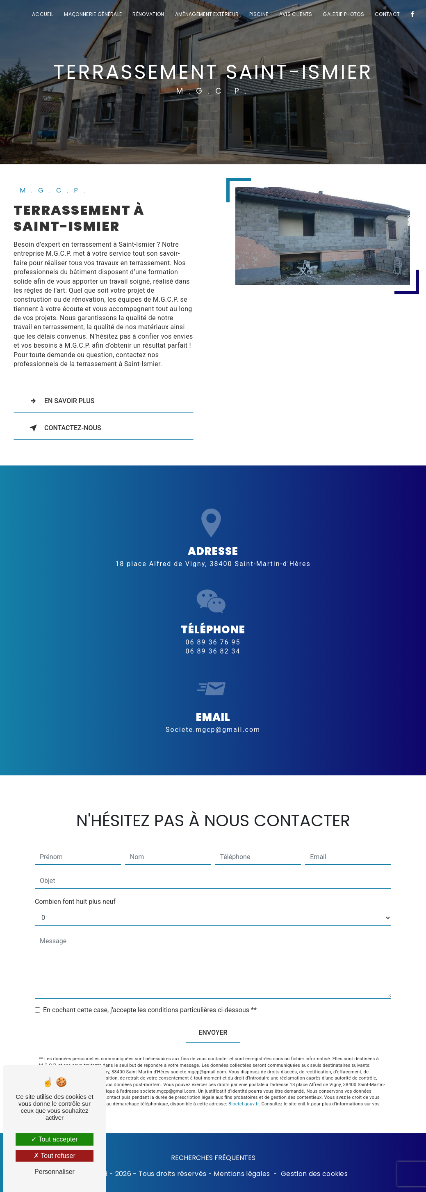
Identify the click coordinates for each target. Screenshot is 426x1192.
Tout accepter (54, 1139)
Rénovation (148, 14)
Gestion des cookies (314, 1173)
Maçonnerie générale (92, 14)
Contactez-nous (63, 428)
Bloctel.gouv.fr (243, 1086)
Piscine (258, 14)
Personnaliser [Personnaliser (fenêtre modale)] (54, 1171)
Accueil (42, 14)
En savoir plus (60, 401)
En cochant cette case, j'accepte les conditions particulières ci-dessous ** (150, 993)
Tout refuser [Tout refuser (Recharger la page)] (54, 1155)
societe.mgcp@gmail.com (213, 712)
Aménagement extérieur (206, 14)
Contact (386, 14)
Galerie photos (342, 14)
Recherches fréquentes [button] (213, 1157)
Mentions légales (242, 1173)
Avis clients (295, 14)
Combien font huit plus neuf (75, 884)
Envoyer (212, 1015)
